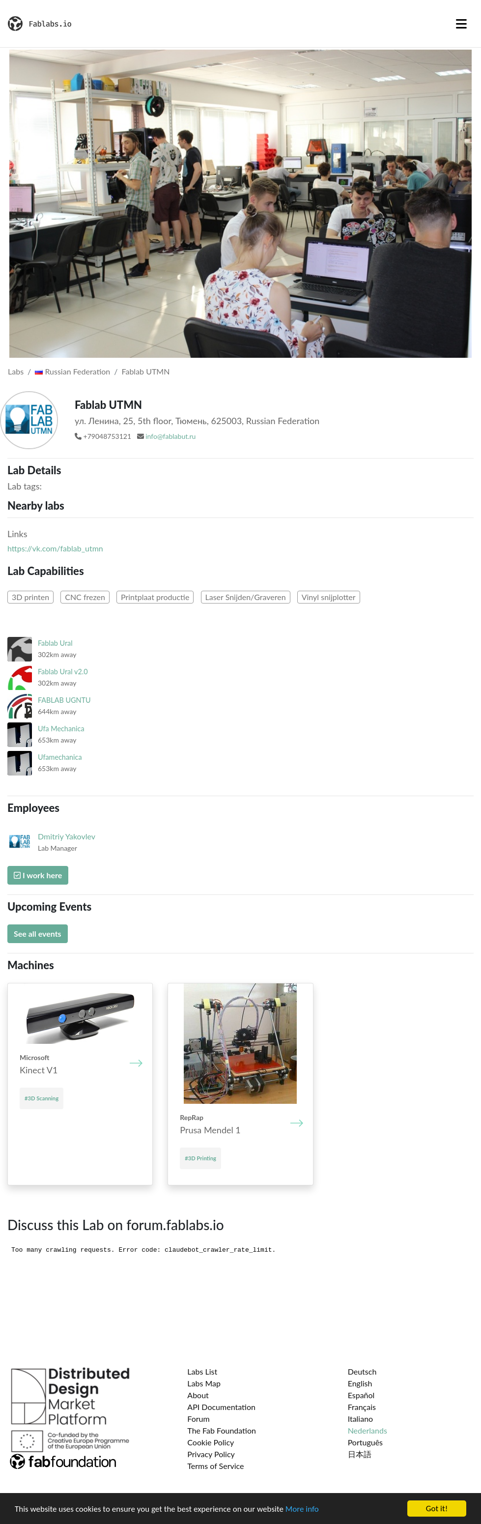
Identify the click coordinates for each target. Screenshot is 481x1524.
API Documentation (221, 1406)
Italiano (360, 1418)
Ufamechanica (60, 757)
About (198, 1395)
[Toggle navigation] (461, 23)
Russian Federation (72, 371)
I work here (38, 875)
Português (365, 1442)
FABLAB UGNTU (64, 700)
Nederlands (367, 1430)
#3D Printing (200, 1158)
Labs (16, 371)
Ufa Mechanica (61, 728)
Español (361, 1395)
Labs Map (204, 1383)
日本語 (359, 1454)
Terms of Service (215, 1465)
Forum (198, 1418)
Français (362, 1406)
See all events (37, 933)
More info (302, 1510)
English (360, 1383)
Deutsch (362, 1371)
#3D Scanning (41, 1098)
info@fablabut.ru (170, 436)
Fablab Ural (55, 643)
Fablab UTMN (146, 371)
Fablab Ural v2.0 (63, 671)
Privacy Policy (211, 1454)
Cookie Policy (210, 1442)
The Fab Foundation (221, 1430)
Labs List (202, 1371)
